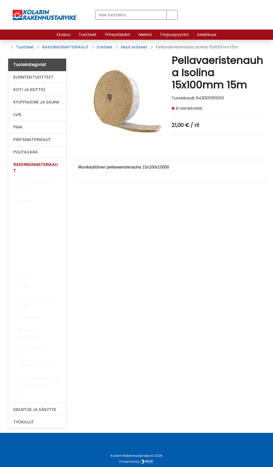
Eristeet (105, 47)
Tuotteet (88, 34)
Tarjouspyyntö (174, 34)
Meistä (145, 34)
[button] (172, 15)
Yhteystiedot (117, 34)
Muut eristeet (134, 47)
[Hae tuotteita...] (131, 15)
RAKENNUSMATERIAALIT (65, 47)
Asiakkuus (206, 34)
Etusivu (63, 34)
